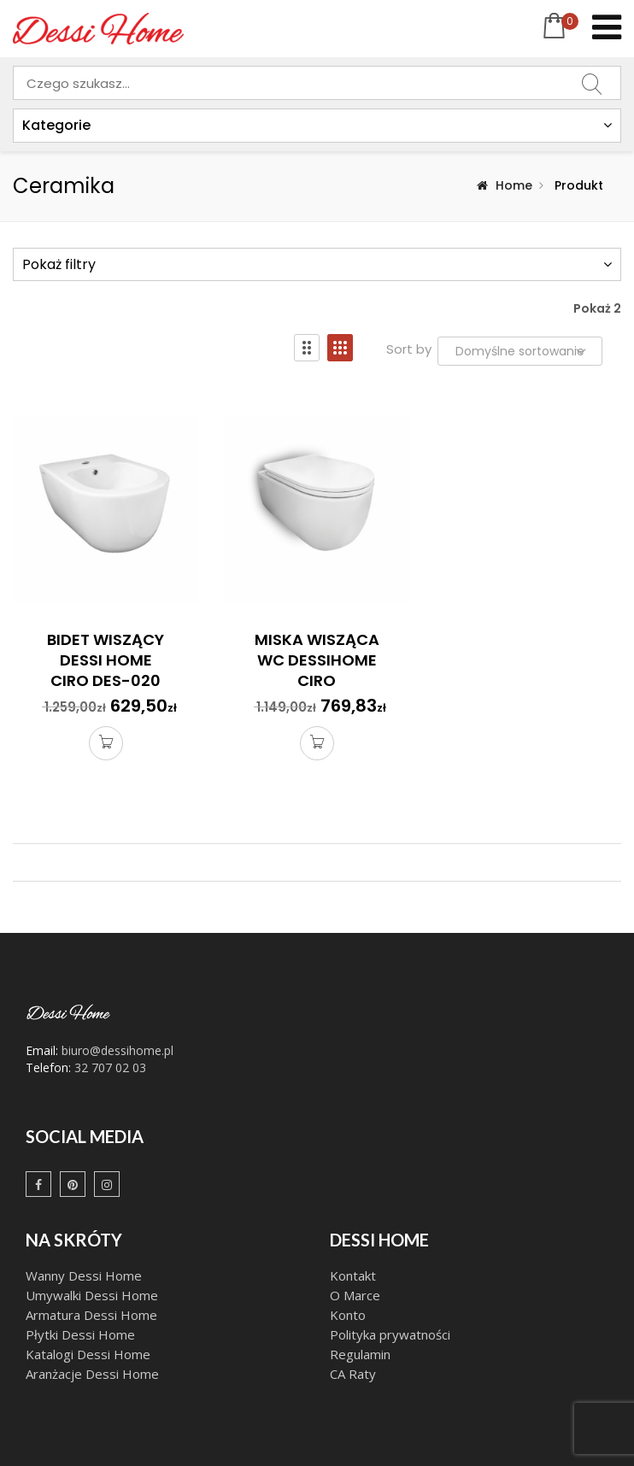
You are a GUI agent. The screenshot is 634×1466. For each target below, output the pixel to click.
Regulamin (360, 1354)
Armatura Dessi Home (91, 1314)
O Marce (355, 1295)
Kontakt (354, 1275)
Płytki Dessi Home (80, 1334)
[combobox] (317, 83)
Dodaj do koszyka (106, 745)
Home (514, 185)
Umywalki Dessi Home (92, 1295)
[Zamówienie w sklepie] (519, 351)
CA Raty (353, 1373)
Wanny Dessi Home (84, 1275)
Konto (348, 1314)
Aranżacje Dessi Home (94, 1373)
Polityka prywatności (390, 1334)
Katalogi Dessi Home (90, 1354)
